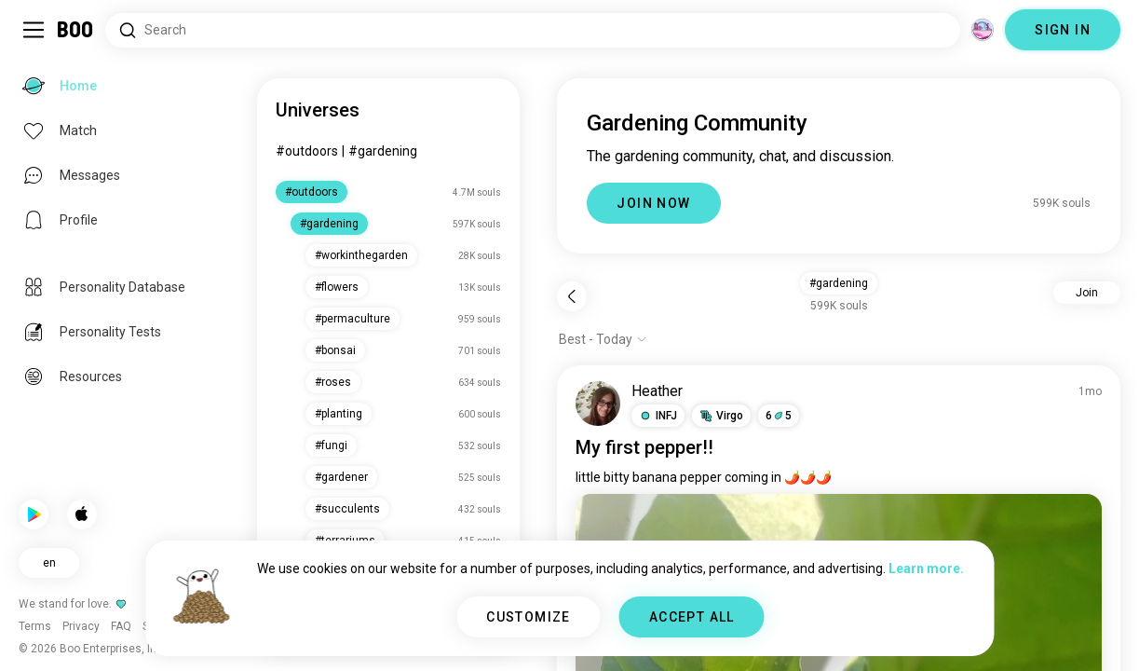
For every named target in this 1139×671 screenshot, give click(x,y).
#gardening (382, 151)
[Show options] (603, 339)
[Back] (572, 296)
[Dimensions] (982, 30)
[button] (658, 415)
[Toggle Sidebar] (33, 30)
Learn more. (926, 568)
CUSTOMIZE (528, 616)
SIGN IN (1063, 29)
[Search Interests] (532, 30)
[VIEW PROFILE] (598, 403)
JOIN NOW (653, 203)
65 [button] (779, 415)
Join (1087, 292)
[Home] (76, 30)
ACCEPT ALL (692, 616)
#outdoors (307, 151)
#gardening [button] (838, 283)
